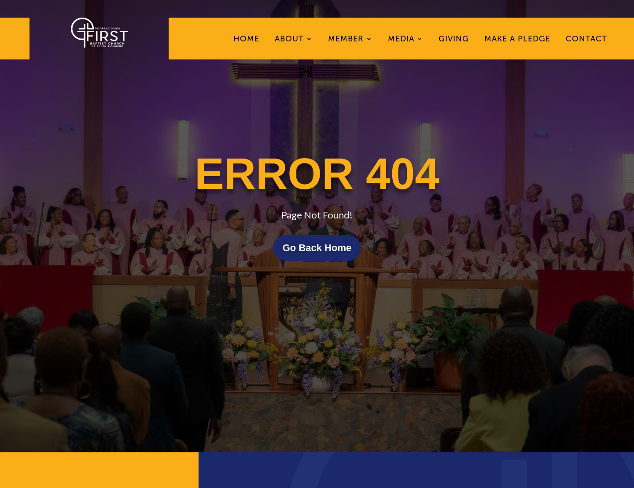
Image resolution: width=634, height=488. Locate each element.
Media (401, 40)
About (289, 40)
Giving (454, 40)
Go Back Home (317, 247)
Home (246, 40)
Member (346, 40)
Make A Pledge (517, 40)
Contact (586, 40)
